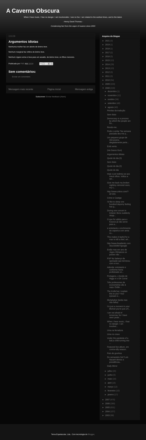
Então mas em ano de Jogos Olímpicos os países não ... (117, 252)
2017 (107, 52)
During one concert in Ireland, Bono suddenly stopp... (118, 213)
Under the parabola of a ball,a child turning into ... (118, 340)
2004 (107, 411)
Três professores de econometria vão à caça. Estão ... (116, 284)
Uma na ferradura (115, 330)
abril (110, 383)
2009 (107, 84)
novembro (112, 95)
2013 (107, 68)
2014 (107, 64)
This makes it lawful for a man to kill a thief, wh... (118, 238)
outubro (111, 99)
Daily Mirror (112, 366)
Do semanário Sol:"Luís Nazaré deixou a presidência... (117, 359)
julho (110, 371)
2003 (107, 415)
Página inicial (54, 89)
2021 (107, 41)
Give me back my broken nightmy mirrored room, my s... (118, 185)
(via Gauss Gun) (114, 150)
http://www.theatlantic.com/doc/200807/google (119, 244)
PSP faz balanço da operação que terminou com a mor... (118, 261)
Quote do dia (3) (114, 158)
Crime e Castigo (114, 198)
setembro (112, 103)
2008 (107, 88)
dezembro (112, 91)
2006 (107, 403)
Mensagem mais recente (20, 89)
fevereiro (112, 390)
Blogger (91, 434)
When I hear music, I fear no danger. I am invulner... (118, 324)
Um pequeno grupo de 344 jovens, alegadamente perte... (118, 140)
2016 (107, 56)
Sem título (111, 114)
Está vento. (112, 146)
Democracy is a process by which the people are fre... (119, 121)
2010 (107, 80)
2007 (107, 399)
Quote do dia (113, 170)
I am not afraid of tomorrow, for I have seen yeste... (117, 315)
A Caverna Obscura (32, 11)
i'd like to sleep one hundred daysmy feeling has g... (119, 204)
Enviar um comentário (21, 77)
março (111, 387)
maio (110, 379)
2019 (107, 44)
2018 (107, 48)
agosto (111, 107)
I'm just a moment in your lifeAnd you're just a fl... (118, 307)
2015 (107, 60)
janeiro (111, 394)
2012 (107, 72)
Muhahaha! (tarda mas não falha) (117, 301)
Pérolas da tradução (116, 110)
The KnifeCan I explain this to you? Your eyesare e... (117, 293)
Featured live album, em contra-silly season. (118, 348)
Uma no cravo (113, 334)
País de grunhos (114, 353)
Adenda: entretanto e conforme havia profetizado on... (116, 269)
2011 (107, 76)
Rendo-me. (112, 127)
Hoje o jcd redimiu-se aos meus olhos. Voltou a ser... (118, 176)
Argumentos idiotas (115, 154)
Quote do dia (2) (114, 166)
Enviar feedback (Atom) (56, 97)
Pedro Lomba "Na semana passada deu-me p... (119, 132)
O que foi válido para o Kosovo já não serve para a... (117, 221)
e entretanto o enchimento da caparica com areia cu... (119, 230)
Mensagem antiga (84, 89)
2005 (107, 407)
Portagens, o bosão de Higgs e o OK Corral (117, 277)
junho (110, 375)
